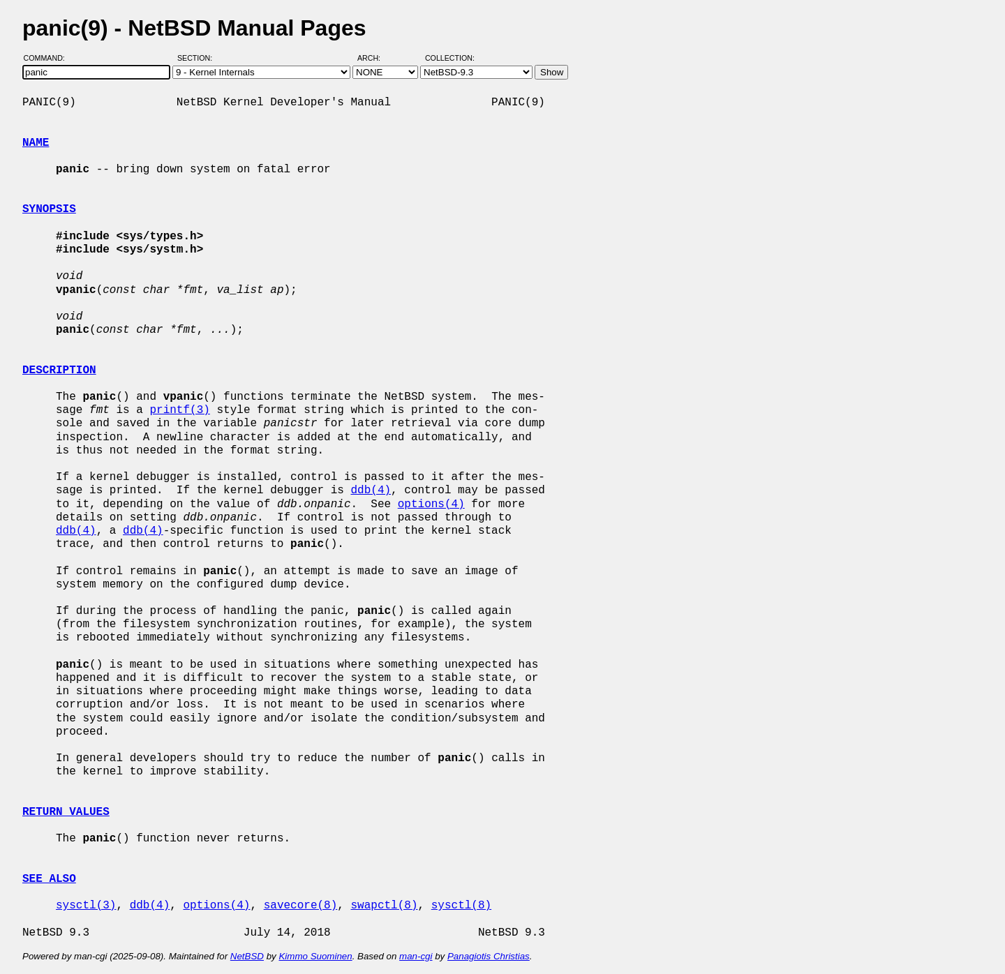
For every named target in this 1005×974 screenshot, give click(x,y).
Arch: (375, 58)
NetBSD (247, 956)
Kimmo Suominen (315, 956)
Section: (197, 58)
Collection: (450, 58)
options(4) (431, 504)
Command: (48, 58)
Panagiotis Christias (488, 956)
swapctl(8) (383, 905)
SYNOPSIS (49, 209)
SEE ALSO (49, 879)
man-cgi (415, 956)
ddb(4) (370, 490)
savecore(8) (301, 905)
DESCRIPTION (59, 370)
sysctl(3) (86, 905)
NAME (35, 143)
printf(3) (179, 410)
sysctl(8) (461, 905)
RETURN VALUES (66, 812)
